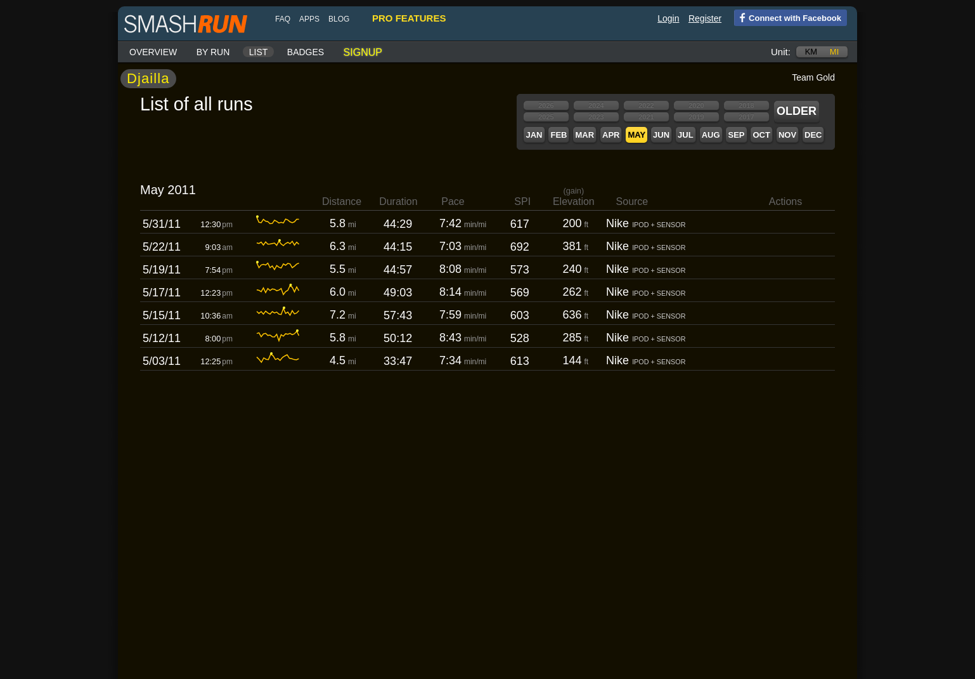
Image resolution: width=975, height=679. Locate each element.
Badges (305, 52)
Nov (787, 135)
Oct (761, 135)
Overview (153, 52)
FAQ (282, 19)
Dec (813, 135)
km (811, 51)
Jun (661, 135)
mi (834, 51)
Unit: (781, 51)
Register (704, 18)
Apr (610, 135)
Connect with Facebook (787, 17)
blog (338, 19)
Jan (534, 135)
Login (668, 18)
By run (213, 52)
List (258, 52)
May (636, 135)
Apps (309, 19)
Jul (686, 135)
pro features (409, 18)
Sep (736, 135)
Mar (584, 135)
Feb (558, 135)
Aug (711, 135)
